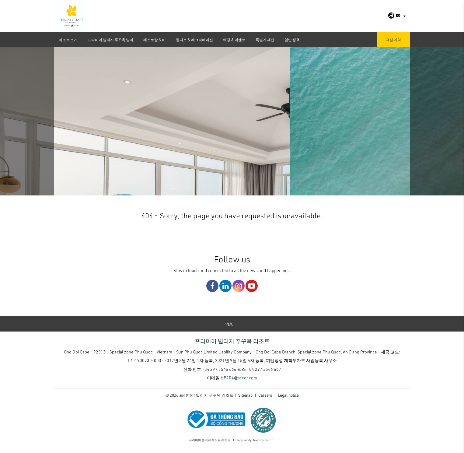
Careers (265, 397)
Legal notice (288, 397)
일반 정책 (292, 39)
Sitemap (245, 397)
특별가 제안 (265, 39)
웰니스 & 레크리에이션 (194, 39)
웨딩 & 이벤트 (234, 39)
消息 (229, 326)
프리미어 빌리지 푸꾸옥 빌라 (110, 39)
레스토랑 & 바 (154, 39)
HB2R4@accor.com (239, 380)
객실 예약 (393, 39)
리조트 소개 (68, 39)
